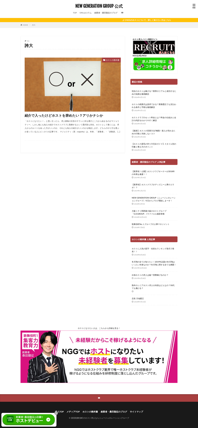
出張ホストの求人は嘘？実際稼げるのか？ (150, 275)
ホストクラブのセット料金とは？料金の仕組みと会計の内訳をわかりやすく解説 (154, 119)
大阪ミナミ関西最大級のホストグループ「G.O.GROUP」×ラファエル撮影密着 (149, 212)
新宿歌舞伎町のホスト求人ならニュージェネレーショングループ (100, 418)
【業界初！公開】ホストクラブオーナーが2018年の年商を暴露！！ (153, 172)
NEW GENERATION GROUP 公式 (99, 6)
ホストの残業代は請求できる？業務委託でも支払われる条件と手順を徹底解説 (154, 105)
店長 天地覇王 (138, 298)
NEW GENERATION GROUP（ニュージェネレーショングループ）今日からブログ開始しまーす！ (154, 199)
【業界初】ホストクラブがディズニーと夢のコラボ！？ (153, 186)
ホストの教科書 (112, 60)
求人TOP (59, 411)
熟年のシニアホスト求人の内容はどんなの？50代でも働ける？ (153, 286)
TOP (75, 13)
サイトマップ (136, 411)
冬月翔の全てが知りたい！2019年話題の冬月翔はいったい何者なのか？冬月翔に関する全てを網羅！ (154, 263)
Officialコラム (86, 13)
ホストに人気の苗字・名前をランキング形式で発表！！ (153, 250)
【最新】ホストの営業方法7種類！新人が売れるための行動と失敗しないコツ (153, 132)
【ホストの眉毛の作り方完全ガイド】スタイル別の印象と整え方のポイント (154, 145)
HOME (25, 25)
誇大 (33, 25)
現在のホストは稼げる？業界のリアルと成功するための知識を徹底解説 (154, 92)
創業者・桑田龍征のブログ (105, 13)
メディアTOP (73, 411)
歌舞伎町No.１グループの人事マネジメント (150, 224)
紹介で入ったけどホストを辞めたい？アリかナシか (64, 115)
